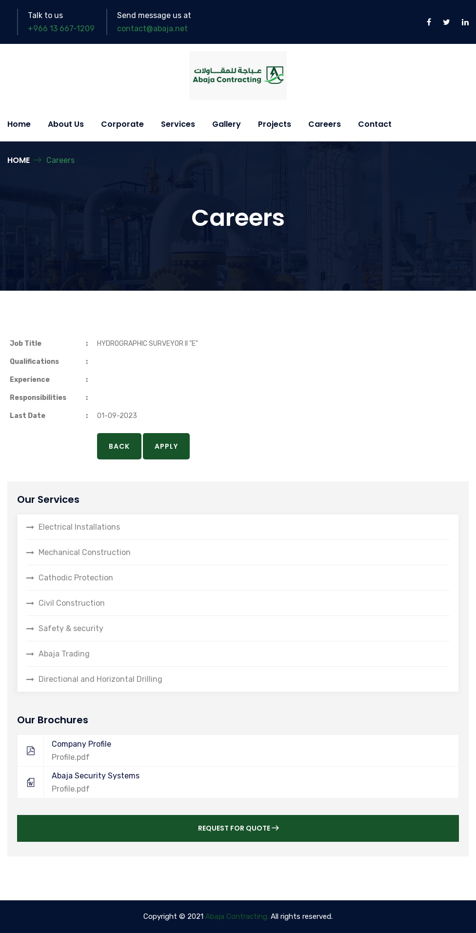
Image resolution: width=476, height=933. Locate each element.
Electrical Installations (79, 527)
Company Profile (233, 750)
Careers (324, 124)
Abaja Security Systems (233, 782)
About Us (66, 124)
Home (19, 124)
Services (178, 124)
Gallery (226, 124)
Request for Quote (238, 828)
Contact (375, 124)
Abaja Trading (64, 653)
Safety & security (71, 628)
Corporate (122, 124)
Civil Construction (72, 603)
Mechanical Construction (85, 552)
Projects (274, 124)
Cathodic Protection (76, 577)
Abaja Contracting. (237, 916)
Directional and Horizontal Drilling (100, 679)
